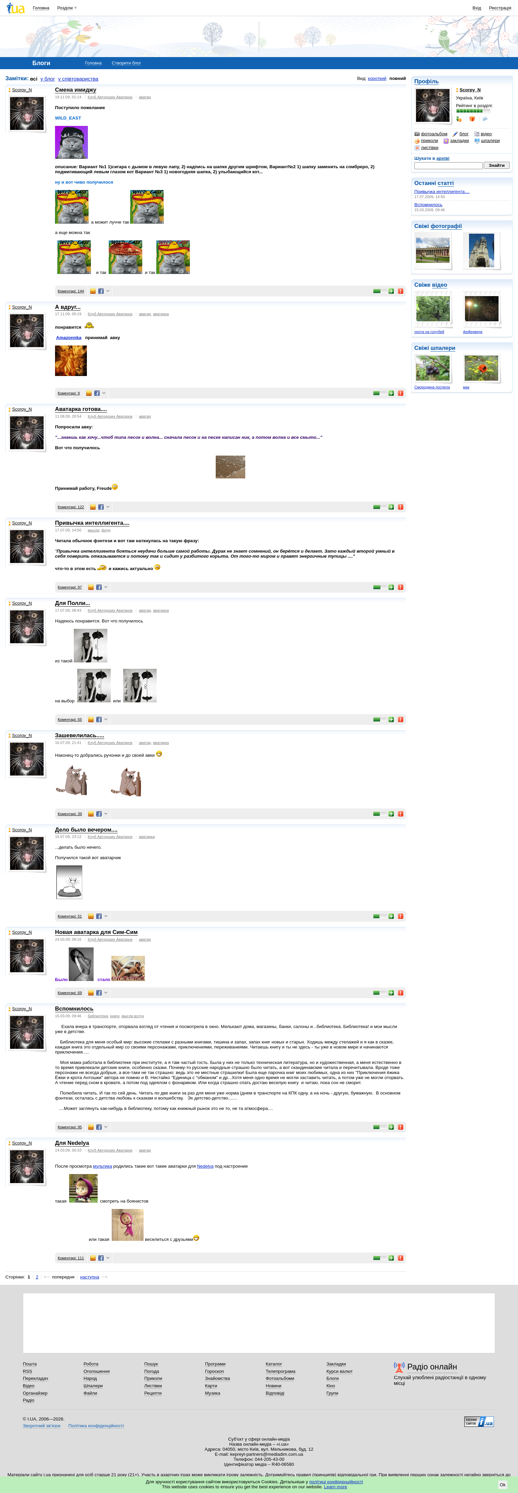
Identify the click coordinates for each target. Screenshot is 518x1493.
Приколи (153, 1378)
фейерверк (472, 332)
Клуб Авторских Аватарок (110, 97)
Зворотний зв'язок (41, 1425)
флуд (105, 530)
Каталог (274, 1363)
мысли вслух (132, 1016)
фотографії (446, 226)
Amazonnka (68, 337)
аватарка (161, 314)
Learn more (335, 1486)
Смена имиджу (75, 90)
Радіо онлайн (432, 1366)
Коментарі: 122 (71, 507)
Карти (211, 1385)
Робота (91, 1363)
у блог (48, 79)
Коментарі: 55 (70, 719)
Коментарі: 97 (70, 587)
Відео (29, 1385)
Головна (41, 7)
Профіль (426, 81)
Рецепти (153, 1393)
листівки (426, 147)
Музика (212, 1393)
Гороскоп (214, 1371)
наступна (89, 1276)
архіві (443, 158)
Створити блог (126, 62)
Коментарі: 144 (71, 291)
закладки (456, 140)
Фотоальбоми (280, 1378)
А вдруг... (68, 307)
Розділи (65, 7)
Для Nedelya (72, 1143)
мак (466, 387)
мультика (102, 1166)
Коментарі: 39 (70, 814)
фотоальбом (430, 134)
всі (34, 79)
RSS (27, 1371)
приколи (426, 140)
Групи (332, 1393)
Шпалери (93, 1385)
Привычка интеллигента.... (442, 191)
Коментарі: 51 (70, 916)
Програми (215, 1363)
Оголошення (97, 1371)
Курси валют (339, 1371)
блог (460, 134)
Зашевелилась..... (79, 735)
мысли (93, 530)
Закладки (336, 1363)
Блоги (332, 1378)
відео (483, 134)
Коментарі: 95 (70, 1127)
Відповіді (275, 1393)
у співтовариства (78, 79)
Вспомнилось (428, 204)
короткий (377, 78)
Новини (273, 1385)
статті (446, 183)
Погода (151, 1371)
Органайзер (35, 1393)
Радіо (28, 1400)
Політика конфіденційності (96, 1425)
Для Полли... (72, 603)
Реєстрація (500, 7)
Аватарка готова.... (81, 409)
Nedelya (205, 1166)
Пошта (30, 1363)
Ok (503, 1484)
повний (398, 78)
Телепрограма (281, 1371)
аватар (145, 97)
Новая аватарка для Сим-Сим (96, 932)
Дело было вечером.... (86, 830)
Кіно (330, 1385)
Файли (90, 1393)
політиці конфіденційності (336, 1481)
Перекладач (35, 1378)
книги (114, 1016)
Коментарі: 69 (70, 993)
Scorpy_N (20, 89)
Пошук (151, 1363)
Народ (90, 1378)
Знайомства (217, 1378)
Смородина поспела (432, 387)
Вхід (477, 7)
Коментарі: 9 (69, 393)
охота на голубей (429, 332)
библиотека (98, 1016)
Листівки (153, 1385)
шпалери (487, 140)
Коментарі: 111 (71, 1258)
